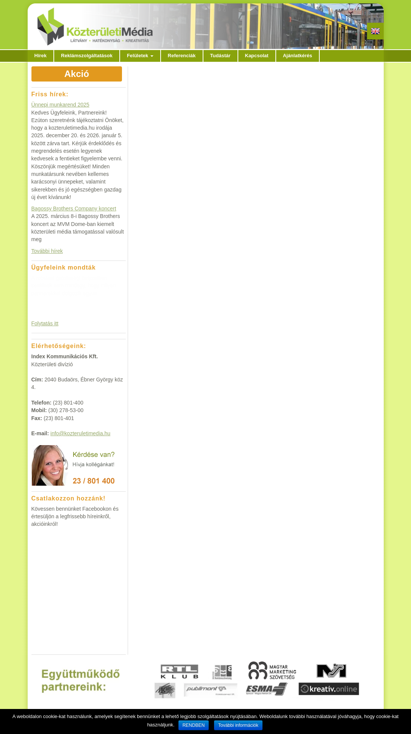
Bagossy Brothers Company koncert (73, 208)
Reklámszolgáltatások (87, 55)
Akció (76, 74)
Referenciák (182, 55)
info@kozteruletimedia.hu (80, 433)
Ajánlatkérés (297, 55)
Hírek (40, 55)
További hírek (47, 251)
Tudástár (220, 55)
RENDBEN (194, 725)
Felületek (140, 55)
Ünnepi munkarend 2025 (60, 105)
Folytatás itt (45, 323)
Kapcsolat (257, 55)
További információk (238, 725)
